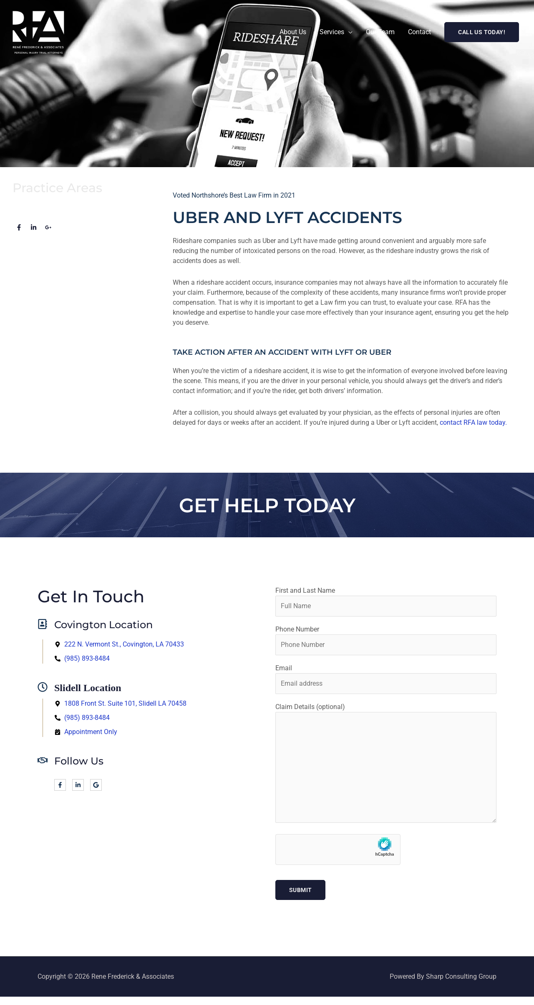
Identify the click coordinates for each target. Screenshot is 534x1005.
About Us (293, 32)
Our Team (380, 32)
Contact (419, 32)
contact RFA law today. (473, 422)
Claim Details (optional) (385, 764)
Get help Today (267, 505)
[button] (481, 32)
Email (385, 679)
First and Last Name (385, 601)
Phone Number (385, 640)
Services (332, 32)
